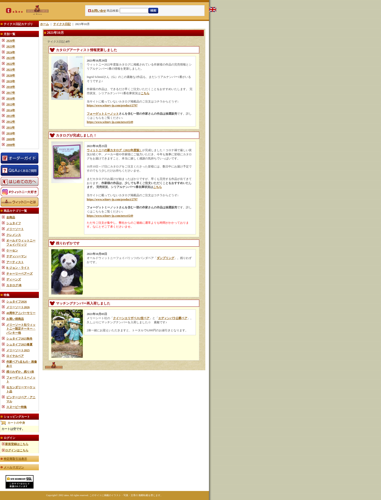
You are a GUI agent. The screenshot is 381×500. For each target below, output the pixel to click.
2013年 (10, 116)
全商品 (10, 217)
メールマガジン (14, 467)
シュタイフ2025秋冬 (19, 338)
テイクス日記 (62, 24)
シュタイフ (13, 223)
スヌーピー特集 (16, 407)
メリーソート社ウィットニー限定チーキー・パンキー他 (20, 329)
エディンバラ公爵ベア (172, 318)
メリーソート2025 (18, 350)
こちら (145, 93)
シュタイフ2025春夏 (19, 344)
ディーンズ (13, 279)
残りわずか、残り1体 (20, 371)
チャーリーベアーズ (19, 273)
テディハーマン (16, 256)
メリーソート (15, 229)
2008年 (10, 145)
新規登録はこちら (16, 444)
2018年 (10, 87)
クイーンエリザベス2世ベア (131, 318)
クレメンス (13, 235)
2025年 (10, 46)
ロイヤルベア (15, 356)
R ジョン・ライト (18, 267)
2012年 (10, 121)
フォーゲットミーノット (103, 113)
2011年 (10, 127)
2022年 (10, 63)
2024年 (10, 52)
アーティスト (15, 262)
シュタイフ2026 (16, 301)
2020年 (10, 75)
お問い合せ (98, 10)
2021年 (10, 69)
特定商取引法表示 (15, 459)
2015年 (10, 104)
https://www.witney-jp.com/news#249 (110, 122)
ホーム (44, 24)
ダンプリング (165, 258)
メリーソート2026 (18, 307)
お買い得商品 (15, 319)
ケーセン (12, 250)
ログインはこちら (16, 450)
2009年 (10, 139)
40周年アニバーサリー (20, 313)
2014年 (10, 110)
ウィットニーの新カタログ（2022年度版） (114, 150)
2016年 (10, 98)
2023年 (10, 58)
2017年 (10, 92)
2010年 (10, 133)
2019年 (10, 81)
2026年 (10, 40)
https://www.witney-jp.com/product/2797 (112, 105)
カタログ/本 (14, 285)
